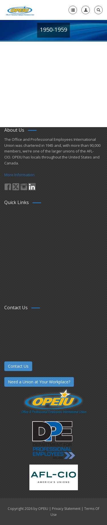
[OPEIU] (19, 10)
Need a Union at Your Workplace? (39, 381)
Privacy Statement (66, 508)
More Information (19, 174)
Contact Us (18, 366)
